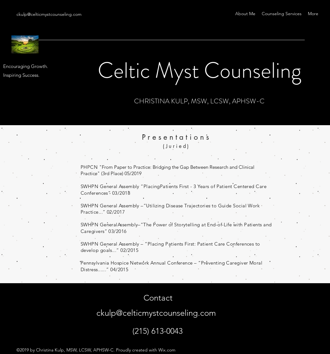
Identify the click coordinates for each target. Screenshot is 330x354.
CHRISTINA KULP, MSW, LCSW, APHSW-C (199, 101)
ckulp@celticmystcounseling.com (49, 14)
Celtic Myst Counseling (199, 70)
